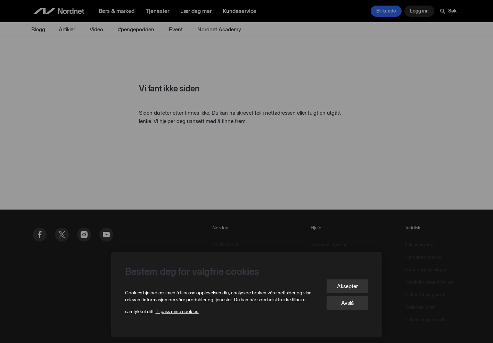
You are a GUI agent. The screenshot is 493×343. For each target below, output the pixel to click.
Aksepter (347, 286)
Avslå (347, 303)
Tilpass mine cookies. (177, 312)
